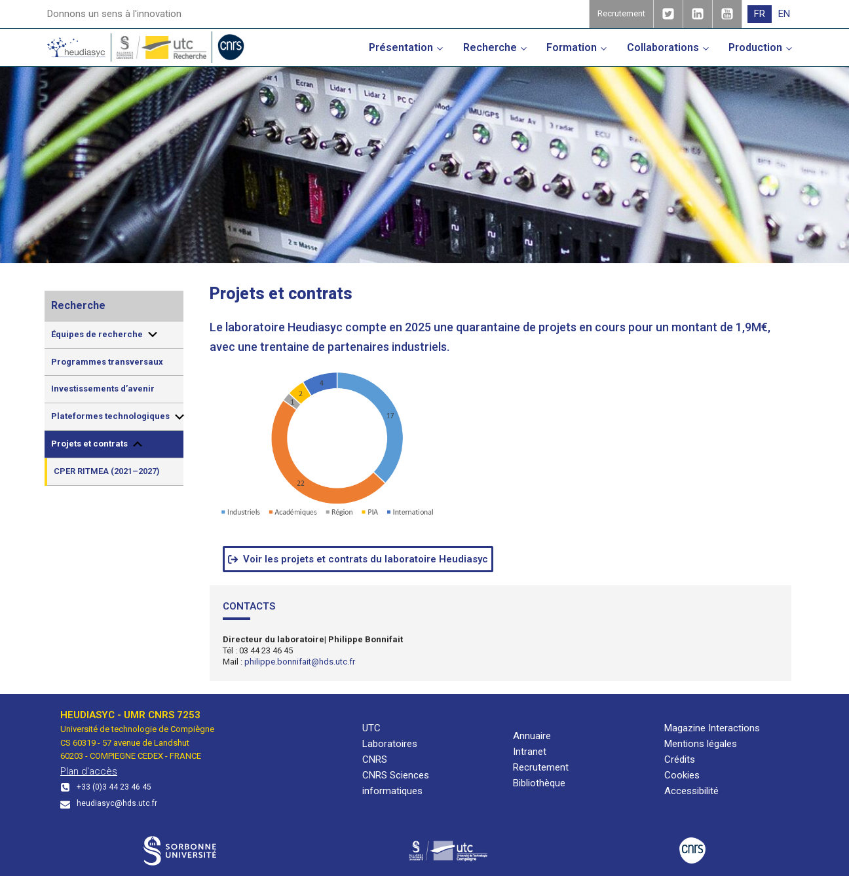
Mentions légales (700, 744)
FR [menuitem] (759, 14)
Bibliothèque (539, 783)
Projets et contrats (97, 443)
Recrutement (541, 767)
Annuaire (532, 736)
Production (755, 47)
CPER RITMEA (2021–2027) (106, 471)
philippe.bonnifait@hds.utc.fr (299, 661)
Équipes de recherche (105, 334)
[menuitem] (759, 14)
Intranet (529, 751)
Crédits (679, 759)
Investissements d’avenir (103, 388)
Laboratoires (389, 744)
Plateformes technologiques (117, 417)
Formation (571, 47)
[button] (358, 559)
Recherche (490, 47)
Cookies (682, 775)
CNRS (374, 759)
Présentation (401, 47)
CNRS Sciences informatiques (395, 783)
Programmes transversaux (107, 362)
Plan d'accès (88, 771)
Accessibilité (691, 791)
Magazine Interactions (712, 728)
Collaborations (663, 47)
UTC (371, 728)
